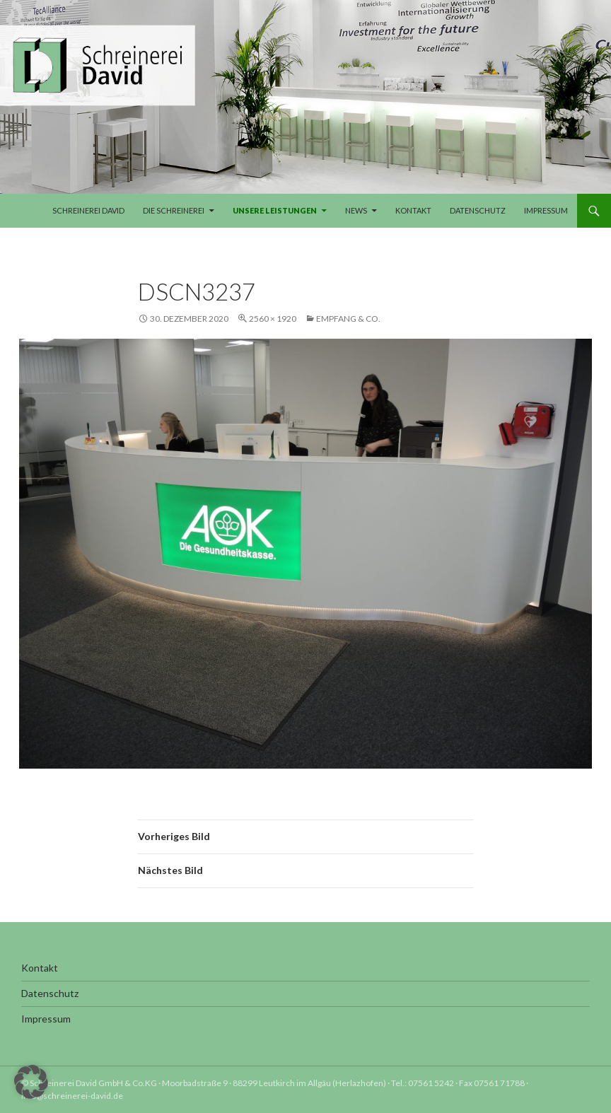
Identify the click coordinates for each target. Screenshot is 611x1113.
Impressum (546, 210)
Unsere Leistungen (275, 210)
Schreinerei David (88, 210)
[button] (31, 1082)
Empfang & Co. (348, 318)
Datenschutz (478, 210)
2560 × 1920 (272, 318)
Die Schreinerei (173, 210)
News (356, 210)
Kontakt (413, 210)
